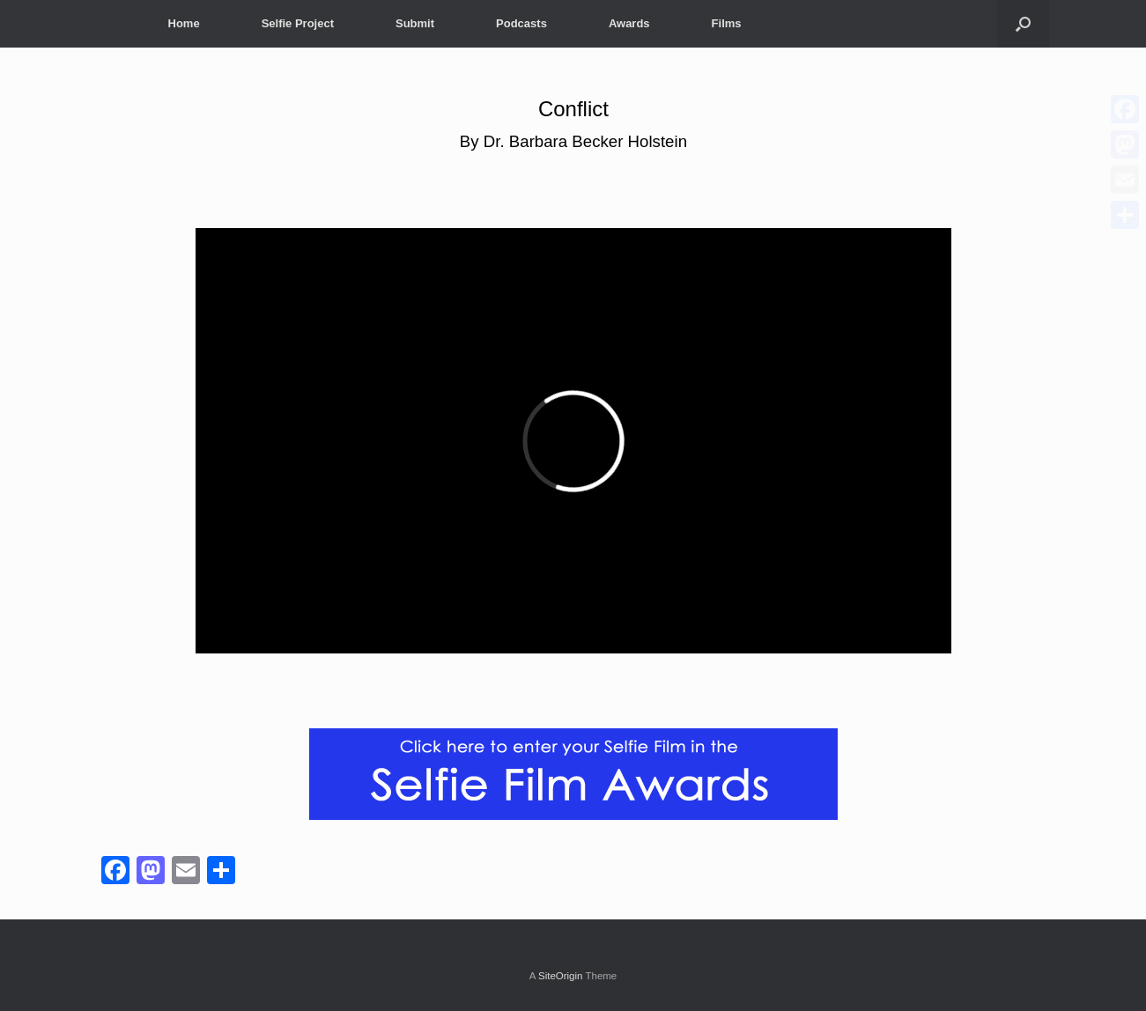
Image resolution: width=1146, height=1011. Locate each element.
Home (184, 23)
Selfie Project (298, 23)
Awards (629, 23)
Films (727, 23)
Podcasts (521, 23)
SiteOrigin (560, 975)
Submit (415, 23)
